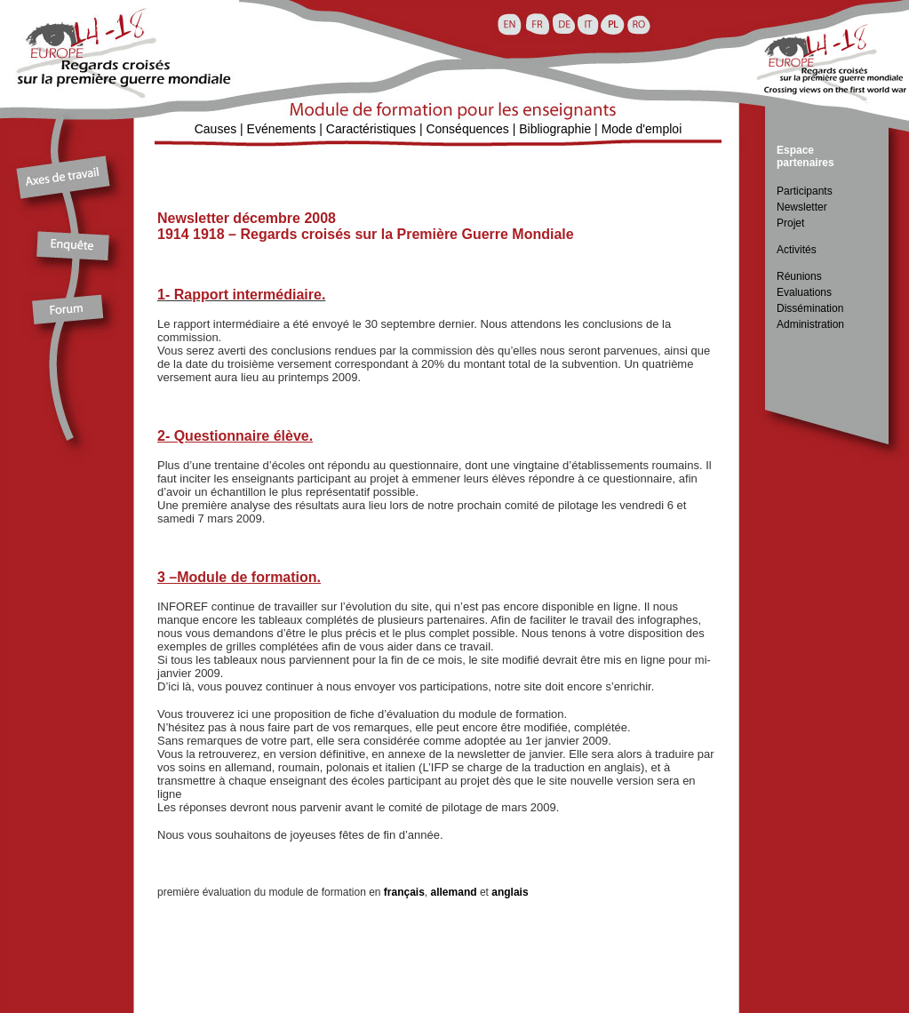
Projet (790, 223)
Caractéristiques (371, 129)
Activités (797, 249)
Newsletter (802, 207)
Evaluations (804, 292)
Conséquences (467, 129)
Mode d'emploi (642, 129)
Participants (805, 191)
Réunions (799, 276)
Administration (810, 324)
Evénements (281, 129)
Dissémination (810, 308)
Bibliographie (555, 129)
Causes (215, 129)
